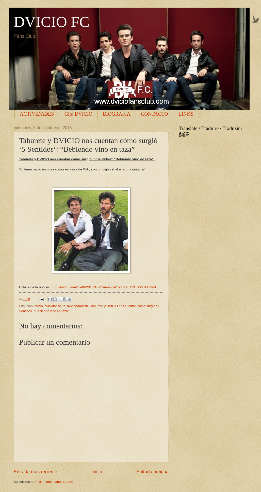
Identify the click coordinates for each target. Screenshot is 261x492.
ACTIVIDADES (37, 114)
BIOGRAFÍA (116, 114)
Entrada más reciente (35, 471)
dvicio (39, 306)
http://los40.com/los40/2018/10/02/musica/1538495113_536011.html (104, 287)
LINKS (185, 114)
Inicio (96, 471)
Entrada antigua (152, 471)
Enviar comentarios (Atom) (54, 482)
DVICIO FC (51, 21)
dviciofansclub (55, 306)
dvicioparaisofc (78, 306)
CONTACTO (154, 114)
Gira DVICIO (78, 114)
